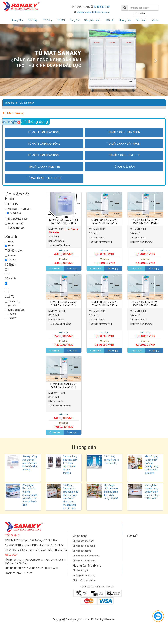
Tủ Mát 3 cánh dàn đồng (44, 155)
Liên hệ (155, 20)
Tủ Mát (61, 20)
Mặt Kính (11, 305)
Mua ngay (72, 268)
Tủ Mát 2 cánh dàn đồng (44, 143)
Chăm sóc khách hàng (84, 580)
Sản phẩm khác (92, 20)
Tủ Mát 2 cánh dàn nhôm (123, 143)
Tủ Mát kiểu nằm (124, 166)
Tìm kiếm (140, 13)
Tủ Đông (47, 20)
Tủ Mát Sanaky (26, 102)
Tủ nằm (10, 318)
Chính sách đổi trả (82, 550)
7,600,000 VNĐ (63, 334)
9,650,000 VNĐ (104, 343)
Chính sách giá (80, 570)
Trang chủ (9, 102)
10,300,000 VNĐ (104, 261)
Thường (10, 259)
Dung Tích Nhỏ (15, 223)
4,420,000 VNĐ (63, 252)
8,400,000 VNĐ (145, 261)
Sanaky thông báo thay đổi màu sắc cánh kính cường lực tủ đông (29, 463)
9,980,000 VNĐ (104, 252)
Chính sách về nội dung (84, 560)
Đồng (9, 241)
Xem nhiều (15, 213)
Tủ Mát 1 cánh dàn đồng (44, 132)
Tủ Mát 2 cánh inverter (44, 166)
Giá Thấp (12, 209)
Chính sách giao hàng (84, 546)
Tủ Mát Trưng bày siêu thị (44, 178)
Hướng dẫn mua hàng (84, 575)
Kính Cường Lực (14, 309)
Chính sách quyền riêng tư (86, 555)
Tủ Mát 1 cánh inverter (124, 155)
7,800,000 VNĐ (63, 343)
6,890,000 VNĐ (63, 416)
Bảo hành (141, 20)
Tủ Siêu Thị (12, 301)
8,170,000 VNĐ (145, 252)
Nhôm (9, 245)
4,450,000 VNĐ (63, 261)
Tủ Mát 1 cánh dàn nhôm (123, 132)
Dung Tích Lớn (17, 227)
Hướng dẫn (125, 20)
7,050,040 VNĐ (63, 424)
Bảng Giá (74, 20)
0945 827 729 (102, 6)
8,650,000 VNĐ (145, 334)
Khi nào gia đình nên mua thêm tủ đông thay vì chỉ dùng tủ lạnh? (111, 492)
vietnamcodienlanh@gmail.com (93, 12)
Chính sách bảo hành (83, 541)
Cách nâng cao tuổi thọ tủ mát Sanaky (111, 459)
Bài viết (110, 20)
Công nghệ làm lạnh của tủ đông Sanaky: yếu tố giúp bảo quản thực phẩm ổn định (29, 495)
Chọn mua (54, 268)
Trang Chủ (17, 20)
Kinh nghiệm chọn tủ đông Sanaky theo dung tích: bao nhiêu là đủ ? (152, 492)
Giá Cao (27, 209)
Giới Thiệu (33, 20)
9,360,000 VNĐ (104, 334)
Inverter (10, 255)
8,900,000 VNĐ (145, 343)
